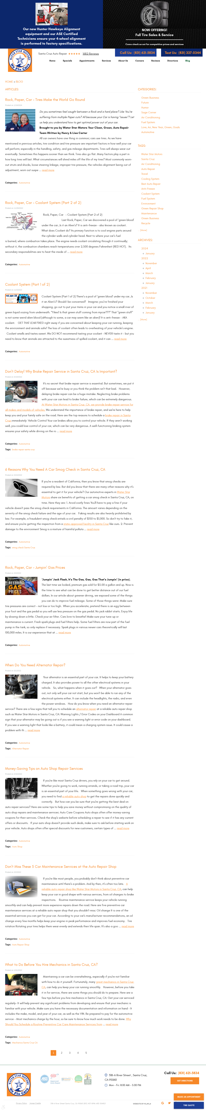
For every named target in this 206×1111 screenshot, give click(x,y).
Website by (136, 1106)
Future (145, 102)
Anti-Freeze (148, 188)
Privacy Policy (21, 1103)
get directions (185, 1081)
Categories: (147, 89)
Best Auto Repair (151, 183)
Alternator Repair (20, 748)
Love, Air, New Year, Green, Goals (160, 127)
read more (48, 170)
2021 (144, 288)
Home (52, 60)
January (149, 253)
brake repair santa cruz (23, 449)
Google (162, 1105)
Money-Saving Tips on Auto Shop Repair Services (44, 768)
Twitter (169, 1105)
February (150, 278)
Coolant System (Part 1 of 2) (27, 284)
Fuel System (148, 122)
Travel (144, 173)
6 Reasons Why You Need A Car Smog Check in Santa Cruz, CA (55, 469)
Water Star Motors (151, 154)
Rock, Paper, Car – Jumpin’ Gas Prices (35, 567)
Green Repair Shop (152, 208)
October (150, 298)
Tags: (142, 146)
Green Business (150, 97)
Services (106, 60)
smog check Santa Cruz (23, 547)
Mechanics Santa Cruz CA (25, 1042)
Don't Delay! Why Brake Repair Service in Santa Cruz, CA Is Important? (61, 371)
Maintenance (149, 213)
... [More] (142, 230)
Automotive (24, 182)
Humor (145, 107)
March (149, 273)
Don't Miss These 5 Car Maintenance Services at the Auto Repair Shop (60, 867)
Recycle (145, 223)
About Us (123, 60)
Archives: (145, 240)
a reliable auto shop (74, 796)
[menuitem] (52, 61)
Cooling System (150, 178)
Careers (139, 60)
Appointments (86, 60)
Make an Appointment (188, 1097)
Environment (148, 203)
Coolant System (150, 193)
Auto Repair (148, 169)
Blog (187, 60)
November (151, 263)
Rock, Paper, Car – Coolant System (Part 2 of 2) (43, 203)
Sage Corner (148, 112)
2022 (144, 258)
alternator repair (86, 709)
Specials (67, 60)
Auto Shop (17, 846)
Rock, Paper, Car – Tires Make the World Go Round (45, 100)
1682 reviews (91, 53)
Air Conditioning (150, 117)
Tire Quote (188, 1105)
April (148, 268)
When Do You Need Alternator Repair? (35, 665)
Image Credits (35, 1103)
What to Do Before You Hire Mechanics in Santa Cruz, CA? (51, 965)
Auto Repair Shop (20, 944)
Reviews (155, 60)
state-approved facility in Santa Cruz (86, 524)
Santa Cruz (148, 159)
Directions (172, 60)
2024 (144, 248)
